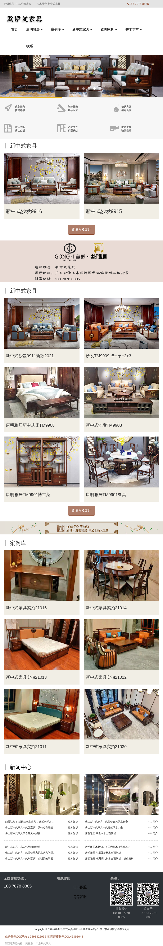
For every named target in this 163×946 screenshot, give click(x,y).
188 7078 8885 (18, 886)
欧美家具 (108, 29)
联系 (29, 46)
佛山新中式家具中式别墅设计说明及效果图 (29, 858)
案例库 (57, 29)
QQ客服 (80, 887)
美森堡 (29, 943)
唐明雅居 (34, 29)
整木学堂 (133, 29)
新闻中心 (21, 767)
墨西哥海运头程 (13, 943)
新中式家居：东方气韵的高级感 (22, 846)
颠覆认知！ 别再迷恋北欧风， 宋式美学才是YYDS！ (30, 821)
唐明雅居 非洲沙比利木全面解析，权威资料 (109, 858)
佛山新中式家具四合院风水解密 (22, 833)
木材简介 (153, 821)
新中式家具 (82, 29)
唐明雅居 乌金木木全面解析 (100, 833)
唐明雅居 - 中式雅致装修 (17, 3)
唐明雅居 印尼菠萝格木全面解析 (103, 852)
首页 (14, 29)
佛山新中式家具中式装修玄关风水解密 (106, 821)
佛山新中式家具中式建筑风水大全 (104, 827)
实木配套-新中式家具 (48, 3)
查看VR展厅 (81, 229)
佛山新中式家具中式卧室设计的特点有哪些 (29, 827)
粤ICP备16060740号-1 (86, 929)
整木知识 (73, 821)
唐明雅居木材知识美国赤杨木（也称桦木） (109, 846)
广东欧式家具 (43, 943)
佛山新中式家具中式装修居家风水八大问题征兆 (30, 852)
